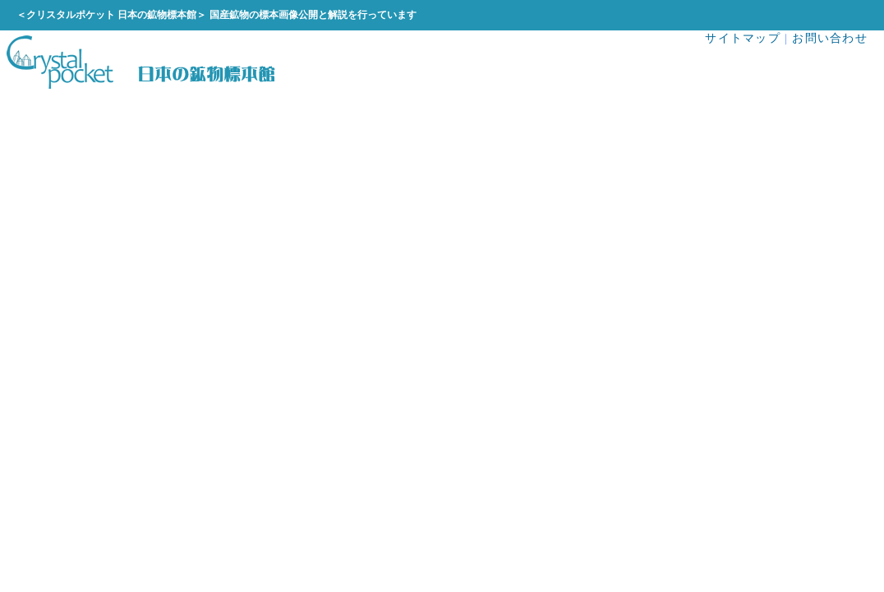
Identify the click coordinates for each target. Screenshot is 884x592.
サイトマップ (742, 37)
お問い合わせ (830, 37)
